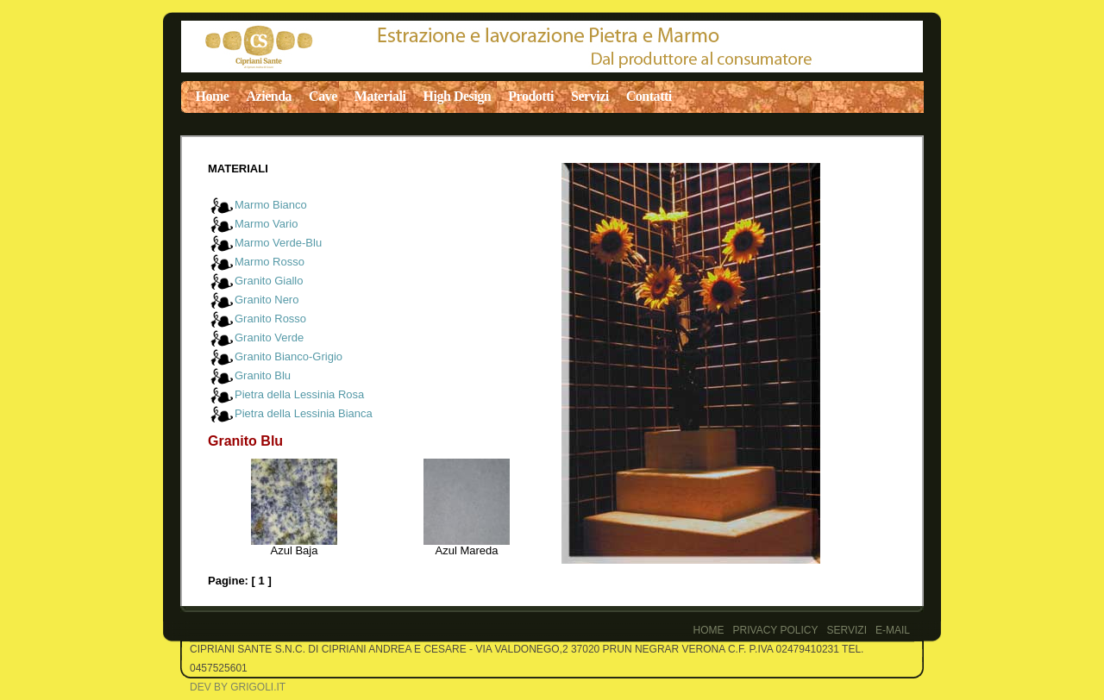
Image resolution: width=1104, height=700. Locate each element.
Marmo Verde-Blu (278, 242)
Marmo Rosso (269, 261)
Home (212, 96)
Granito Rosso (270, 318)
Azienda (269, 96)
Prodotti (531, 96)
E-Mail (892, 630)
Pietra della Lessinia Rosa (299, 394)
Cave (323, 96)
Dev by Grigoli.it (237, 687)
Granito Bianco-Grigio (288, 356)
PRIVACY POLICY (776, 630)
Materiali (380, 96)
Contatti (649, 96)
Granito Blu (263, 375)
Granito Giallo (269, 280)
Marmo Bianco (271, 204)
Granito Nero (266, 299)
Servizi (590, 96)
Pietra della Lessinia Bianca (304, 413)
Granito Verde (269, 337)
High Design (457, 96)
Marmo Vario (266, 223)
